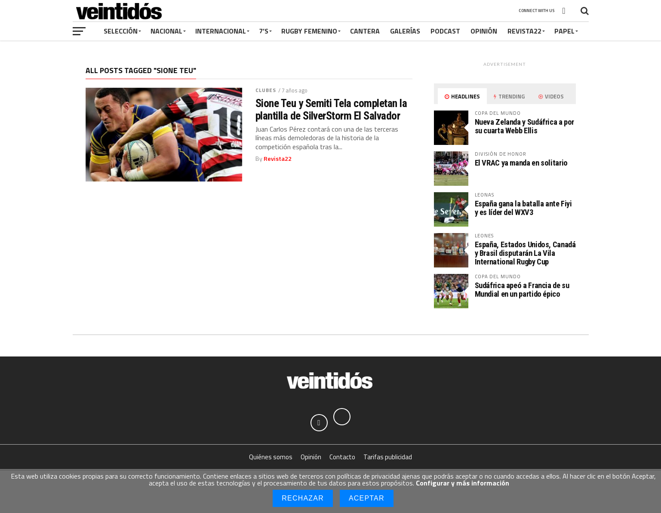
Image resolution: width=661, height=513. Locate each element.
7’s (263, 31)
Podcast (445, 31)
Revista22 (524, 31)
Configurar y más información (462, 483)
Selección (121, 31)
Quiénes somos (270, 457)
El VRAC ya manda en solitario (521, 162)
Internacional (220, 31)
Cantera (365, 31)
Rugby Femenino (309, 31)
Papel (564, 31)
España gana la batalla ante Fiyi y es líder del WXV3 (523, 208)
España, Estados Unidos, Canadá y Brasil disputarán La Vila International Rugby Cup (525, 253)
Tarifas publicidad (387, 457)
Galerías (405, 31)
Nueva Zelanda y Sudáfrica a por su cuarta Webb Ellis (525, 126)
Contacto (342, 457)
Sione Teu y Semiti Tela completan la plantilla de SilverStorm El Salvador (331, 109)
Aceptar (366, 498)
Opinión (483, 31)
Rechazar (303, 498)
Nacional (166, 31)
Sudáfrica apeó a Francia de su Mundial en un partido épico (522, 289)
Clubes (266, 90)
